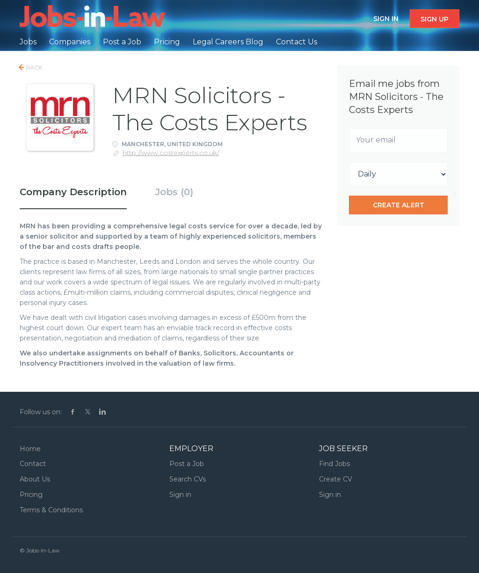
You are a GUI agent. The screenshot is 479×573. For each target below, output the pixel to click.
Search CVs (187, 479)
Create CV (335, 479)
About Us (35, 479)
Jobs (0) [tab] (174, 192)
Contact (33, 464)
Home (30, 449)
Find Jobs (334, 464)
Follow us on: (41, 412)
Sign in (386, 18)
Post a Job (186, 464)
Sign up (435, 19)
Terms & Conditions (51, 510)
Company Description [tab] (73, 192)
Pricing (31, 494)
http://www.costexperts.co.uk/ (171, 153)
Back (33, 67)
